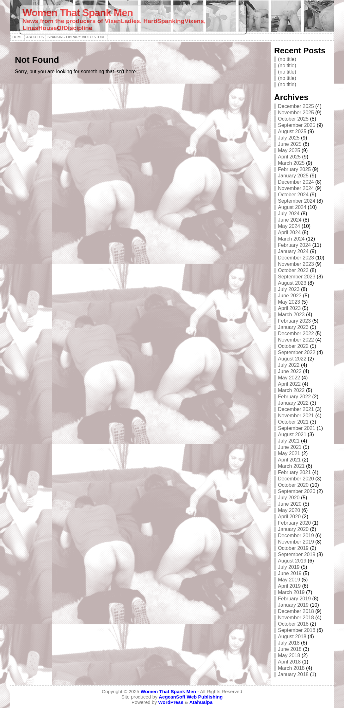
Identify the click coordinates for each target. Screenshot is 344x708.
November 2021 (296, 415)
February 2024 (294, 245)
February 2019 (294, 598)
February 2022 (294, 396)
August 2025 (292, 131)
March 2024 (291, 238)
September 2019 (296, 554)
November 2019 (296, 541)
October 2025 (293, 119)
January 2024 (293, 251)
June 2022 (290, 371)
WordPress (170, 702)
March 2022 (291, 390)
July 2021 (289, 440)
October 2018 (293, 624)
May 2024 (289, 226)
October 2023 (293, 270)
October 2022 (293, 346)
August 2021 (292, 434)
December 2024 (296, 182)
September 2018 (296, 630)
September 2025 (296, 125)
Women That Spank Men (77, 12)
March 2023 (291, 314)
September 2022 (296, 352)
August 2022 (292, 358)
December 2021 (296, 409)
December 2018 (296, 611)
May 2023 (289, 302)
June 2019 (290, 573)
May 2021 (289, 453)
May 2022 (289, 377)
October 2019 (293, 548)
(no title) (287, 59)
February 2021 (294, 472)
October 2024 (293, 194)
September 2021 (296, 428)
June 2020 (290, 504)
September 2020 (296, 491)
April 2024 (289, 232)
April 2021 (289, 459)
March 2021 (291, 466)
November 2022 (296, 339)
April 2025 (289, 156)
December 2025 (296, 106)
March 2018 (291, 668)
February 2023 (294, 321)
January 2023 (293, 327)
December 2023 (296, 257)
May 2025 (289, 150)
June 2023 (290, 295)
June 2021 (290, 447)
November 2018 (296, 617)
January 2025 (293, 175)
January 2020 (293, 529)
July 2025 (289, 137)
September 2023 (296, 276)
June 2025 (290, 144)
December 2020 (296, 478)
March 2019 (291, 592)
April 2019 (289, 586)
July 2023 (289, 289)
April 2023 (289, 308)
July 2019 (289, 567)
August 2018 (292, 636)
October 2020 (293, 485)
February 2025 (294, 169)
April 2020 (289, 516)
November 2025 (296, 112)
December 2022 (296, 333)
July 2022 (289, 365)
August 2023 (292, 283)
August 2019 (292, 560)
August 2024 (292, 207)
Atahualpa (200, 702)
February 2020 (294, 523)
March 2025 (291, 163)
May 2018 (289, 655)
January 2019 (293, 605)
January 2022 (293, 403)
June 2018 (290, 649)
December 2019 (296, 535)
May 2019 (289, 579)
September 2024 (296, 201)
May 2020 (289, 510)
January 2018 (293, 674)
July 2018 (289, 643)
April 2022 (289, 384)
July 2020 (289, 497)
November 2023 (296, 264)
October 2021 (293, 422)
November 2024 (296, 188)
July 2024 (289, 213)
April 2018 (289, 661)
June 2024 (290, 220)
